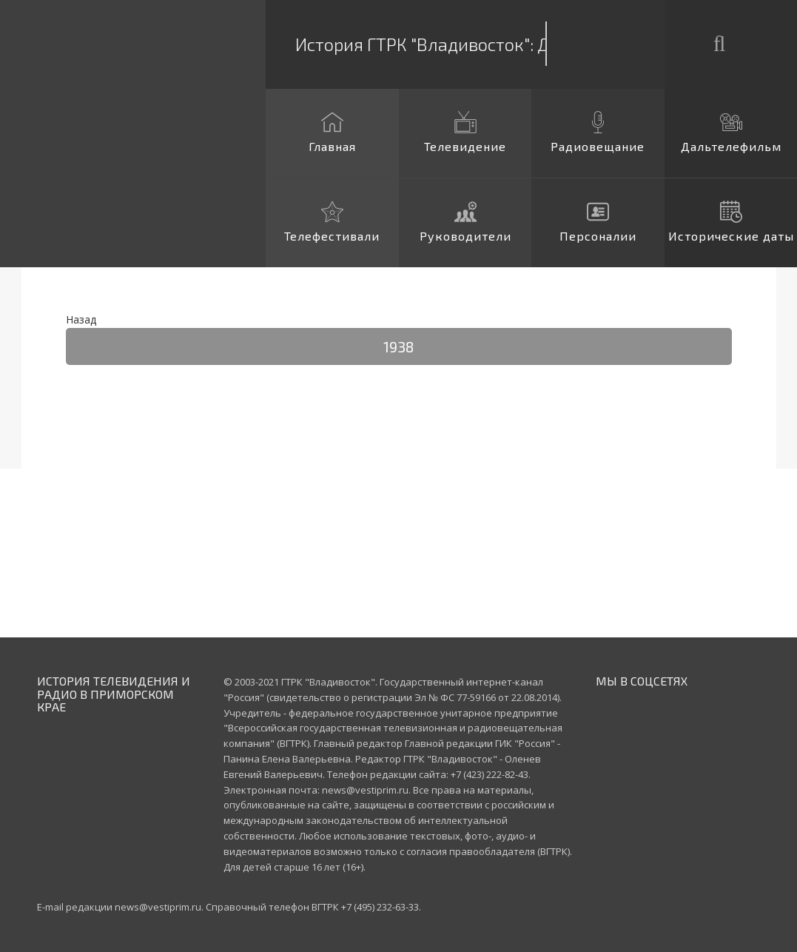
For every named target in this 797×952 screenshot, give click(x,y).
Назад (81, 319)
